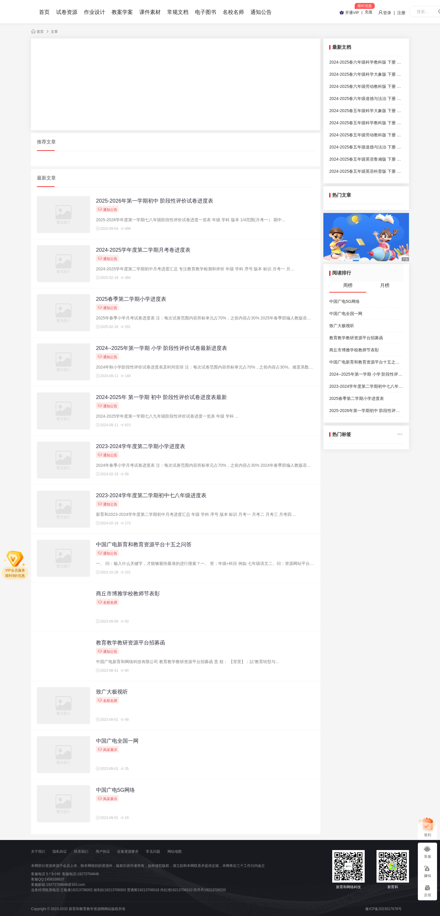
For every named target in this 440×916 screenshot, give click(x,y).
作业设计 (94, 12)
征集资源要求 (127, 851)
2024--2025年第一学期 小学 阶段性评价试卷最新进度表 (161, 348)
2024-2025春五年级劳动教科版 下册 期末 (366, 135)
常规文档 (177, 12)
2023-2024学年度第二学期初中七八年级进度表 (151, 495)
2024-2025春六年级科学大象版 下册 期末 (366, 74)
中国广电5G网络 (115, 790)
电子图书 (205, 12)
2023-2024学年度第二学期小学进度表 (140, 446)
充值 (368, 12)
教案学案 (122, 12)
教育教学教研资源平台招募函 (130, 643)
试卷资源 (66, 12)
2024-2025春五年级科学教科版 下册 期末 (366, 122)
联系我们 (81, 851)
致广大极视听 (112, 692)
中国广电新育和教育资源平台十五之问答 (144, 544)
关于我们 (38, 851)
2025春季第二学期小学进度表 (131, 299)
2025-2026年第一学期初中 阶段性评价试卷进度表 (154, 201)
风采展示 (107, 749)
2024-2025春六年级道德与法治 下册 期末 (366, 98)
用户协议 (103, 851)
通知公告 (261, 12)
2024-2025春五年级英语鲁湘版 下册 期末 (366, 159)
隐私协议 (60, 851)
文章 (54, 32)
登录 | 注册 (391, 12)
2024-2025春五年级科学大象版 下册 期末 (366, 110)
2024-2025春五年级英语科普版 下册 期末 (366, 171)
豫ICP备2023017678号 (383, 909)
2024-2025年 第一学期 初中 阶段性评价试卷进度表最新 (161, 397)
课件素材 (150, 12)
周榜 (348, 285)
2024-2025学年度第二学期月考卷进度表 (143, 250)
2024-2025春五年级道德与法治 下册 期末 (366, 147)
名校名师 (233, 12)
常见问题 (153, 851)
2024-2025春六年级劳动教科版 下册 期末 (366, 86)
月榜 (385, 285)
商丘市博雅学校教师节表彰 (128, 594)
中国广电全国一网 (117, 741)
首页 (44, 12)
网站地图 (174, 851)
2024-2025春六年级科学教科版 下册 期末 (366, 62)
